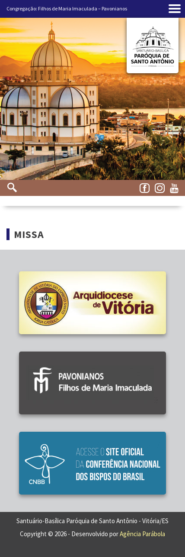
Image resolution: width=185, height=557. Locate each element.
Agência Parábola (142, 534)
